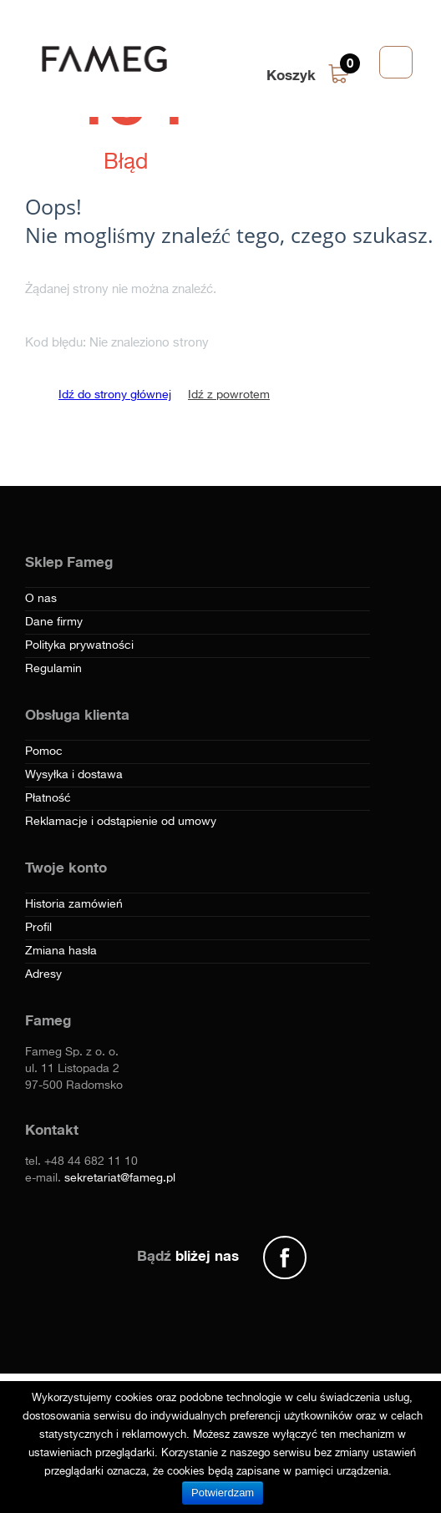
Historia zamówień (74, 904)
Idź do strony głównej (114, 395)
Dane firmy (54, 622)
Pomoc (44, 751)
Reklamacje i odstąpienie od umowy (120, 821)
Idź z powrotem (229, 395)
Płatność (48, 798)
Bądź (188, 1255)
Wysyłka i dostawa (74, 775)
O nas (41, 599)
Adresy (43, 974)
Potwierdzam (222, 1492)
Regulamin (53, 669)
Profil (38, 928)
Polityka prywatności (79, 645)
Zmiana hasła (61, 951)
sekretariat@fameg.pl (119, 1178)
